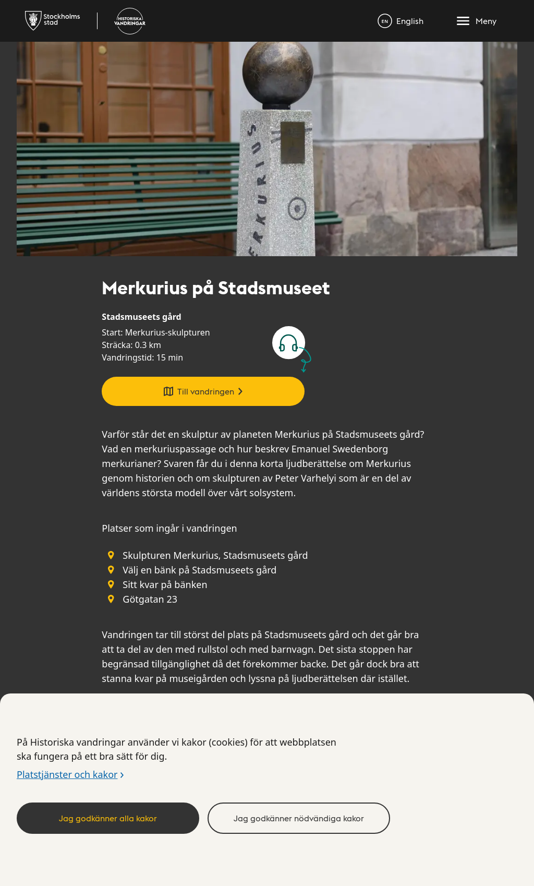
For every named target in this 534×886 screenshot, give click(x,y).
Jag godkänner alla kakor (108, 817)
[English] (400, 21)
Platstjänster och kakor (67, 774)
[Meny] (476, 21)
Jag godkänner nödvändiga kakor (299, 817)
